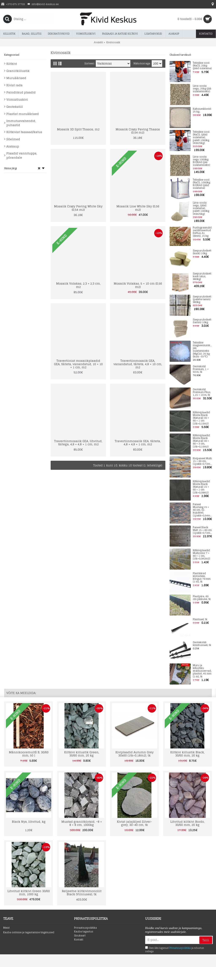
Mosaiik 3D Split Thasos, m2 (78, 129)
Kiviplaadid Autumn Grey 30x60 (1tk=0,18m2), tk (134, 754)
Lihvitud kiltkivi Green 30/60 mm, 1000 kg (28, 892)
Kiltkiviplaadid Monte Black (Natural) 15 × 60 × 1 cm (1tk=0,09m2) (201, 487)
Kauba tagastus (83, 931)
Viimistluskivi (17, 99)
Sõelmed (13, 139)
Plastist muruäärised (22, 113)
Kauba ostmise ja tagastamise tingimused (28, 932)
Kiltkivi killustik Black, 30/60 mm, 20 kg (187, 754)
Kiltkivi (11, 63)
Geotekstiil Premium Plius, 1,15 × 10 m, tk (202, 392)
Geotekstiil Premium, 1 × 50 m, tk (201, 369)
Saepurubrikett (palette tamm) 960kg (202, 299)
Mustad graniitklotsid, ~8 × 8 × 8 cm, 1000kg (81, 823)
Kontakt (78, 939)
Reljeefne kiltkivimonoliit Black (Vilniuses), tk (81, 892)
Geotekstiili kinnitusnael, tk (202, 644)
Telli (205, 940)
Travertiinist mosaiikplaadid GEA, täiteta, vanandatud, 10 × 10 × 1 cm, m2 (78, 364)
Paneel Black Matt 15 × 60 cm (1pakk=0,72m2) (202, 530)
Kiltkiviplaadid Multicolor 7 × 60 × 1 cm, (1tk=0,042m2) (201, 554)
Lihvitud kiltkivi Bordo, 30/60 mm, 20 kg (187, 823)
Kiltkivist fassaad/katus (24, 132)
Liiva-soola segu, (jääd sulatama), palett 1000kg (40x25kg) (201, 208)
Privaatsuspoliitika (85, 928)
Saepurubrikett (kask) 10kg (202, 252)
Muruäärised (16, 78)
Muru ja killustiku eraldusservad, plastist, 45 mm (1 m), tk (202, 671)
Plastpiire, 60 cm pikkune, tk (202, 598)
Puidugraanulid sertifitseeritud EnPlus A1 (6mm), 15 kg (202, 232)
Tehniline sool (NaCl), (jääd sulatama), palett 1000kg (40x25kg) (201, 137)
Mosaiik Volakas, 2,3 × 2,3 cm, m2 (78, 285)
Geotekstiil (14, 106)
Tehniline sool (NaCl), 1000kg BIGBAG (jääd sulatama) (201, 184)
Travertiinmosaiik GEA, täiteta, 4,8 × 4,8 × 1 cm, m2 (138, 442)
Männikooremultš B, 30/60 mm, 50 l (29, 754)
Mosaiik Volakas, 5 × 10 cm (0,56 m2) (138, 285)
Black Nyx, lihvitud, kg (29, 821)
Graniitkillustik (18, 70)
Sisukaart (80, 935)
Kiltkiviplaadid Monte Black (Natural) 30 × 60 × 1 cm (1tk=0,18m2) (201, 418)
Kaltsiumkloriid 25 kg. (202, 110)
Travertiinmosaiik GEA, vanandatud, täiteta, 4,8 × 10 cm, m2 (137, 364)
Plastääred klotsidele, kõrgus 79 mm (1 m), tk (202, 577)
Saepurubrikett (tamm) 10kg (202, 321)
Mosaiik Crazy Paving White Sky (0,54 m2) (78, 208)
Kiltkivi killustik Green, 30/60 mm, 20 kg (81, 754)
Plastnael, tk (200, 619)
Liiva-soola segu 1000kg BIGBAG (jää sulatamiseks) (201, 161)
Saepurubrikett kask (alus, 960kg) (202, 276)
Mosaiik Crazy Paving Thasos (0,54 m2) (138, 131)
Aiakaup (12, 146)
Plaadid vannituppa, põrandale (21, 155)
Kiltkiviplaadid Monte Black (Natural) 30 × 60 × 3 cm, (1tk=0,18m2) (201, 441)
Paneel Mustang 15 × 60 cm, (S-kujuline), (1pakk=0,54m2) (202, 510)
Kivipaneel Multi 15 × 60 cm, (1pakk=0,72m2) (202, 461)
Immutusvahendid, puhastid (21, 123)
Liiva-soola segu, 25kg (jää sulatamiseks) (202, 88)
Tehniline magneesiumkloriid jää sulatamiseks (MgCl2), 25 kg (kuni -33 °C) (202, 349)
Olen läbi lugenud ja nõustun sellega (174, 950)
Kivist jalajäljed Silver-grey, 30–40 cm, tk (134, 823)
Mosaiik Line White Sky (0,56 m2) (137, 208)
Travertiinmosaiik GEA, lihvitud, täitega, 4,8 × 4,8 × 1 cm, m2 (78, 442)
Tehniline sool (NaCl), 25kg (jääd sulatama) (202, 65)
